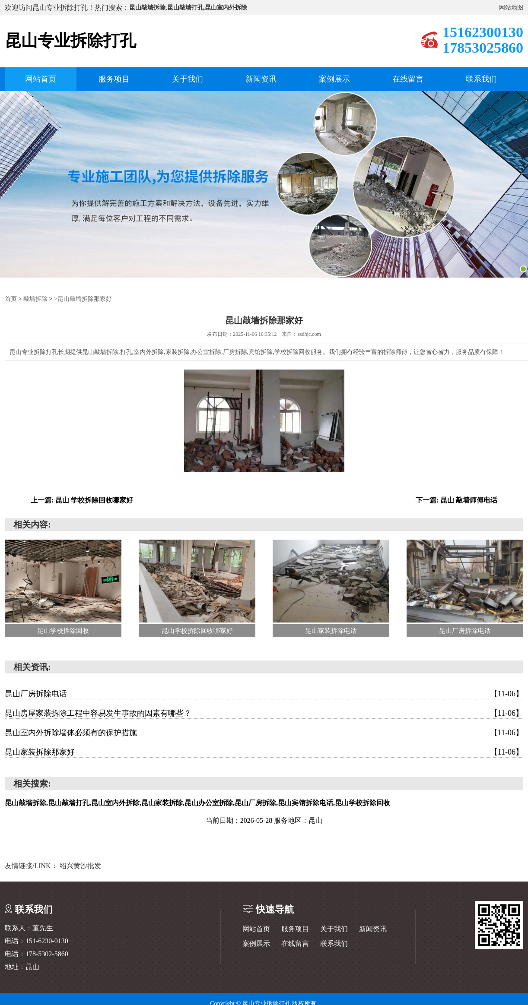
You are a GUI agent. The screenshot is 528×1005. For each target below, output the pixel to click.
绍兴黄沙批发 (80, 865)
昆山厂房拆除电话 (264, 693)
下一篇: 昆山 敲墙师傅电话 (456, 499)
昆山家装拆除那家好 (264, 751)
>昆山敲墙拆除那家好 (83, 298)
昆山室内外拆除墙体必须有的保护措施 (264, 732)
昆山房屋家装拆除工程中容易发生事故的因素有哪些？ (264, 713)
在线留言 (407, 79)
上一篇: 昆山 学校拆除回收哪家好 (82, 499)
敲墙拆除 (35, 298)
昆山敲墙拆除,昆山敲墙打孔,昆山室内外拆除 (188, 7)
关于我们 (187, 79)
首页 (11, 298)
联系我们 (481, 79)
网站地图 (511, 7)
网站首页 (40, 79)
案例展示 (334, 79)
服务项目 (114, 79)
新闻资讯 (261, 79)
